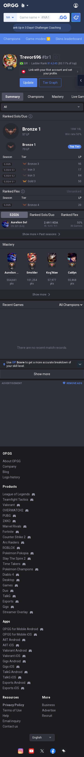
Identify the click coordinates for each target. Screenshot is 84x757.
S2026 (14, 215)
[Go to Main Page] (11, 5)
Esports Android (14, 650)
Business (48, 672)
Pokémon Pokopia (15, 521)
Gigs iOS (8, 634)
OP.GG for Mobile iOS (17, 602)
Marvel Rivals (12, 494)
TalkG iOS (9, 645)
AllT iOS (8, 613)
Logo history (11, 445)
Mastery (58, 96)
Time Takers (11, 531)
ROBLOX (9, 515)
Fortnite (8, 499)
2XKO (7, 488)
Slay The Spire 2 (14, 526)
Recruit (47, 683)
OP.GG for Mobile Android (20, 596)
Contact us (10, 694)
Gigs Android (12, 629)
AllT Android (11, 607)
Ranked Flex (69, 215)
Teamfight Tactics (15, 467)
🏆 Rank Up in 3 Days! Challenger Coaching (38, 27)
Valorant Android (15, 618)
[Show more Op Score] (80, 332)
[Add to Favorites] (56, 57)
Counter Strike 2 (14, 504)
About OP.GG (12, 429)
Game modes (38, 39)
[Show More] (24, 5)
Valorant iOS (11, 623)
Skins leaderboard (69, 39)
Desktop (8, 547)
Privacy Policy (13, 672)
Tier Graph (50, 82)
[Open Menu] (75, 5)
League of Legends (16, 462)
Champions (12, 39)
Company (9, 434)
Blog (6, 439)
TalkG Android (12, 639)
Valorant (9, 472)
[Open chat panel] (80, 80)
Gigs (6, 574)
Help (6, 683)
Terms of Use (12, 678)
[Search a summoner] (63, 17)
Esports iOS (11, 655)
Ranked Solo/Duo (42, 215)
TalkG (7, 563)
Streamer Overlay (15, 579)
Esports (8, 569)
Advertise (49, 678)
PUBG (7, 483)
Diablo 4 (8, 542)
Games (8, 553)
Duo (5, 558)
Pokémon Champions (18, 537)
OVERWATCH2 (13, 478)
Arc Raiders (11, 510)
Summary (12, 96)
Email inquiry (12, 688)
